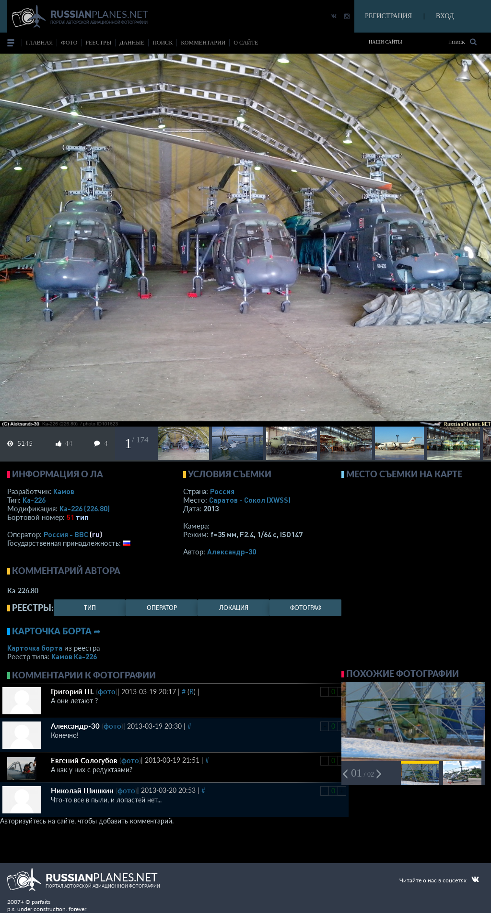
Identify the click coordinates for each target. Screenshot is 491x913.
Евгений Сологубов (84, 760)
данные (131, 42)
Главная (39, 42)
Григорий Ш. (72, 691)
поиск (162, 42)
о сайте (246, 42)
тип (82, 517)
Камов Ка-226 (74, 656)
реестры (98, 42)
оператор (162, 607)
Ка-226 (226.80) (84, 508)
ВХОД (445, 16)
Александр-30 (231, 551)
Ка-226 (34, 500)
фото (69, 42)
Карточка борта (34, 647)
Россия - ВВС (66, 534)
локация (233, 607)
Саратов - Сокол (250, 500)
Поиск (462, 41)
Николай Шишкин (82, 790)
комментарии (203, 42)
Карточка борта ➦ (56, 631)
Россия (222, 491)
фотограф (305, 607)
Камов (63, 491)
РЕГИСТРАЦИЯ (388, 16)
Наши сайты (385, 42)
